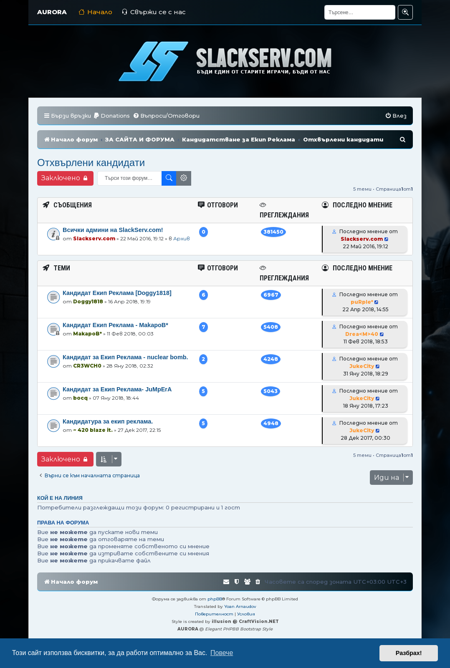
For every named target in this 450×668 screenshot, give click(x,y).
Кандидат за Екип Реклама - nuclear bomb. (125, 357)
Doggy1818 (88, 301)
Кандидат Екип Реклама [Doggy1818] (117, 293)
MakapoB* (87, 333)
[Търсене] (359, 12)
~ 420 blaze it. (93, 430)
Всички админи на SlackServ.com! (113, 230)
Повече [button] (221, 652)
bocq (80, 398)
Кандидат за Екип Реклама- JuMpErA (117, 389)
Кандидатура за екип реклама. (108, 421)
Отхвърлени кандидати (91, 162)
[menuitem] (111, 116)
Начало (95, 12)
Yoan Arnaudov (240, 606)
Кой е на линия (60, 498)
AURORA (52, 12)
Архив (181, 238)
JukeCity (361, 366)
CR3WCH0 (87, 366)
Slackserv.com (94, 238)
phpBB (214, 599)
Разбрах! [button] (409, 653)
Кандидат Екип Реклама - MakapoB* (115, 325)
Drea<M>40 (361, 334)
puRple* (362, 302)
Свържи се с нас (153, 12)
